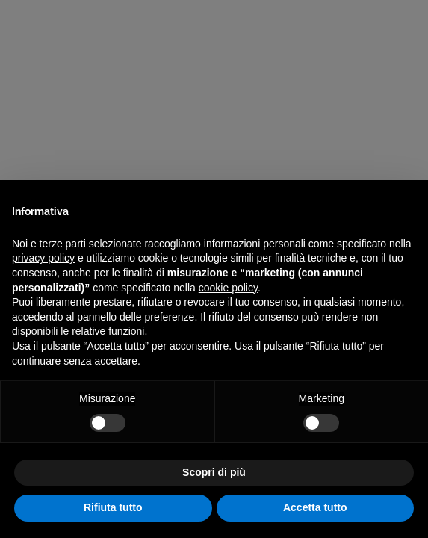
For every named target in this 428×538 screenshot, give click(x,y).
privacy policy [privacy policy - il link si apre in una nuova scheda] (43, 258)
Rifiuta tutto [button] (113, 507)
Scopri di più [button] (214, 472)
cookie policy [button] (228, 288)
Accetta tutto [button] (315, 507)
